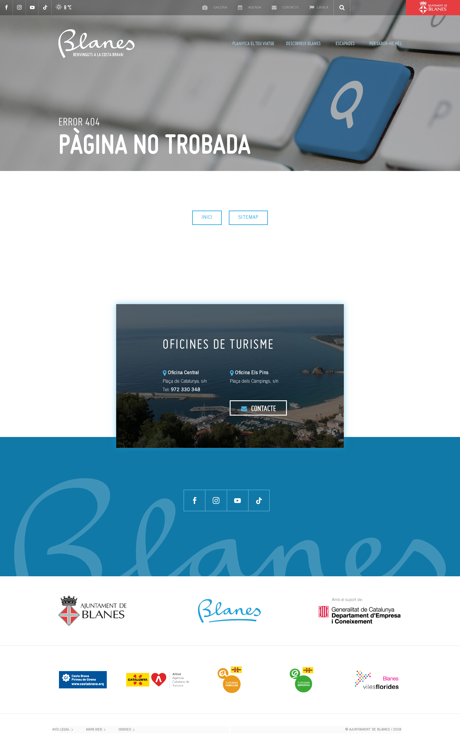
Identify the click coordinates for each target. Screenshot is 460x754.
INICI (207, 217)
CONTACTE (258, 408)
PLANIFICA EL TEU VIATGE (253, 43)
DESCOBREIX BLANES (303, 43)
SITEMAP (248, 217)
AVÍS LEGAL (61, 729)
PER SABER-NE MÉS (385, 43)
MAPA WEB (94, 729)
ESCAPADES (345, 43)
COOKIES (125, 729)
